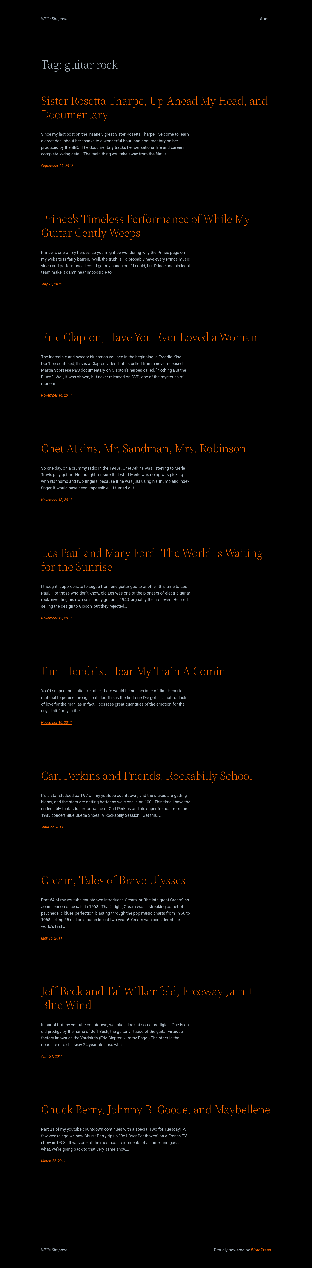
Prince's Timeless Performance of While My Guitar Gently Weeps (145, 225)
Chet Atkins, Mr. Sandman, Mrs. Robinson (143, 448)
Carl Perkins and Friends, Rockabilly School (146, 775)
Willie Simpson (54, 18)
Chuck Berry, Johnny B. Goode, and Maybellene (155, 1109)
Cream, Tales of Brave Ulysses (113, 880)
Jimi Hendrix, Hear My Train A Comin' (134, 671)
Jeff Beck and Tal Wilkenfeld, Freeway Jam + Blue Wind (147, 998)
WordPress (261, 1250)
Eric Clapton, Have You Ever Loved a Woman (149, 337)
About (265, 18)
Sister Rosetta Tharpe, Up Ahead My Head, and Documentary (154, 107)
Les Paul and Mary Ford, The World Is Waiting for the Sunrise (152, 559)
